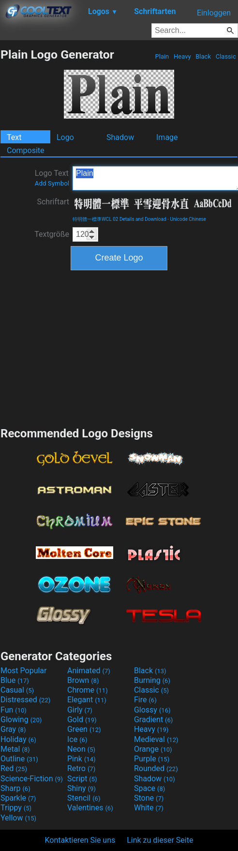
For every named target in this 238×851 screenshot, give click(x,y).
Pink (81, 758)
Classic (226, 56)
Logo (65, 137)
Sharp (15, 788)
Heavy (182, 56)
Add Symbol (52, 183)
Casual (17, 690)
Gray (13, 729)
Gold (82, 719)
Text (14, 137)
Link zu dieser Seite (160, 840)
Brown (83, 680)
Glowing (21, 719)
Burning (152, 680)
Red (13, 768)
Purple (151, 758)
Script (82, 778)
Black (203, 56)
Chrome (87, 690)
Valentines (90, 807)
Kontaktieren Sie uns (80, 840)
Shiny (81, 788)
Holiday (18, 739)
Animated (88, 670)
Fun (13, 709)
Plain (161, 56)
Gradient (153, 719)
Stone (149, 798)
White (149, 807)
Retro (81, 768)
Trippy (15, 807)
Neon (81, 749)
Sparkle (18, 798)
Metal (15, 749)
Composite (26, 150)
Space (149, 788)
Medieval (156, 739)
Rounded (156, 768)
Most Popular (23, 670)
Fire (145, 699)
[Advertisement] (119, 347)
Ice (77, 739)
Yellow (18, 817)
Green (84, 729)
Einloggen (214, 12)
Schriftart (53, 201)
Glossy (152, 709)
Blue (14, 680)
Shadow (120, 137)
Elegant (86, 699)
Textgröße (51, 234)
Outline (19, 758)
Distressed (25, 699)
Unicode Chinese (188, 219)
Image (167, 137)
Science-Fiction (31, 778)
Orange (153, 749)
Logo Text (52, 178)
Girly (79, 709)
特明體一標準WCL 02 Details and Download (119, 219)
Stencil (83, 798)
